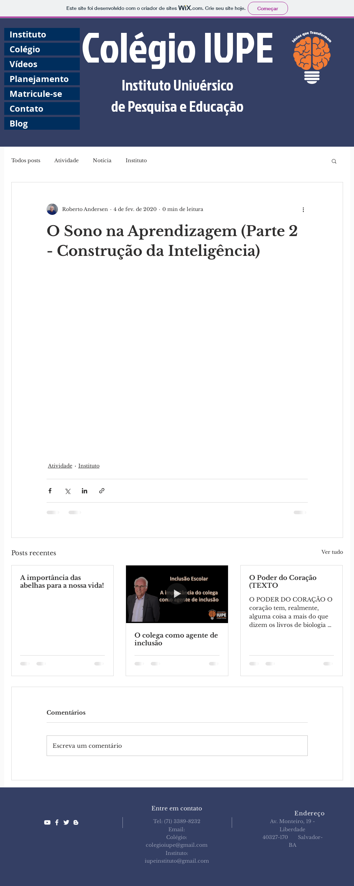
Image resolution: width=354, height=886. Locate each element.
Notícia (102, 160)
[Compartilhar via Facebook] (50, 490)
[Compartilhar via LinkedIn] (84, 490)
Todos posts (25, 160)
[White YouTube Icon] (47, 822)
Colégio (25, 49)
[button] (334, 161)
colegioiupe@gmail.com (177, 845)
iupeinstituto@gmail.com (177, 861)
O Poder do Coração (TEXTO (283, 581)
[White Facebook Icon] (57, 822)
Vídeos (23, 64)
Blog (19, 123)
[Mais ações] (303, 209)
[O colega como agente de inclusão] (177, 594)
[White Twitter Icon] (66, 822)
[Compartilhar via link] (101, 490)
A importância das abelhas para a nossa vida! (62, 581)
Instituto (28, 34)
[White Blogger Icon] (76, 822)
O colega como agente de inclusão (176, 639)
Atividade (66, 160)
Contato (26, 108)
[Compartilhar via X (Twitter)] (67, 490)
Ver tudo (332, 552)
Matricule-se (36, 94)
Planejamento (39, 79)
